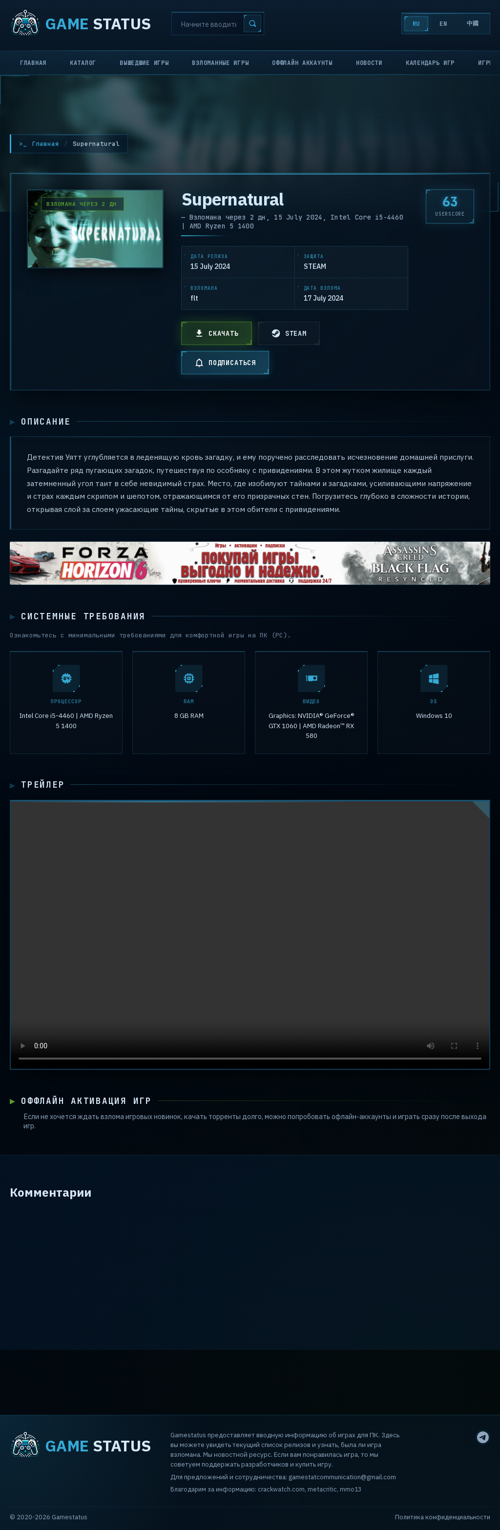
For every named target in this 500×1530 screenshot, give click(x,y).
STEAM (289, 333)
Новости (369, 63)
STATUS (80, 23)
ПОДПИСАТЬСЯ (225, 362)
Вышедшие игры (144, 63)
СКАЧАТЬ (216, 333)
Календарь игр (430, 63)
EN (443, 24)
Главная (33, 63)
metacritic (322, 1489)
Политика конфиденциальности (442, 1517)
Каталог (83, 63)
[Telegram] (483, 1437)
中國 (473, 23)
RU (416, 24)
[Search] (217, 23)
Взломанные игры (220, 63)
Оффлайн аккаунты (302, 63)
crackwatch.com (281, 1489)
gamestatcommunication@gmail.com (342, 1476)
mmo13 (350, 1489)
